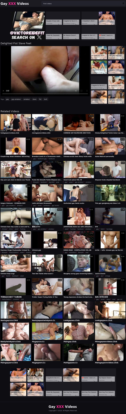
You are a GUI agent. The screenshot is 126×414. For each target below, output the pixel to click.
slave (34, 99)
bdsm (102, 229)
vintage (107, 276)
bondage (109, 229)
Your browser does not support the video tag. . (45, 71)
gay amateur (16, 99)
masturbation (13, 252)
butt (45, 99)
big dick (51, 182)
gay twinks (55, 205)
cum (22, 299)
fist (40, 99)
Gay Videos (15, 3)
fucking (22, 229)
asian (71, 182)
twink (39, 205)
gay (7, 99)
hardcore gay (42, 159)
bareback (44, 182)
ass (102, 276)
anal (57, 182)
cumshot (16, 299)
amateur (27, 99)
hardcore (52, 159)
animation (72, 252)
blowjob (36, 182)
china (11, 229)
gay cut (119, 299)
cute (113, 299)
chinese (4, 229)
